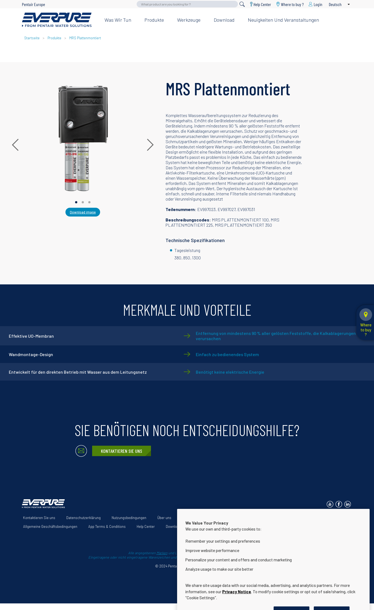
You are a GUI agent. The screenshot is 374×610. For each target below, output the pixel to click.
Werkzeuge (188, 20)
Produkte (154, 20)
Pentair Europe (33, 4)
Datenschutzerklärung (83, 517)
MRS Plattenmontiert (85, 38)
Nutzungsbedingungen (129, 517)
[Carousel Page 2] (83, 202)
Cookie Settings (204, 526)
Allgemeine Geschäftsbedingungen (50, 526)
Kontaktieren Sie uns (121, 451)
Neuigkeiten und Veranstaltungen (283, 20)
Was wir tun (118, 20)
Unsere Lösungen (196, 517)
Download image (83, 212)
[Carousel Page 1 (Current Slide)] (76, 202)
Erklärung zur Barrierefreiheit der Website (253, 517)
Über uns (164, 517)
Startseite (32, 38)
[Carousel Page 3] (89, 202)
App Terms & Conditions (107, 526)
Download (224, 20)
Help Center (262, 4)
